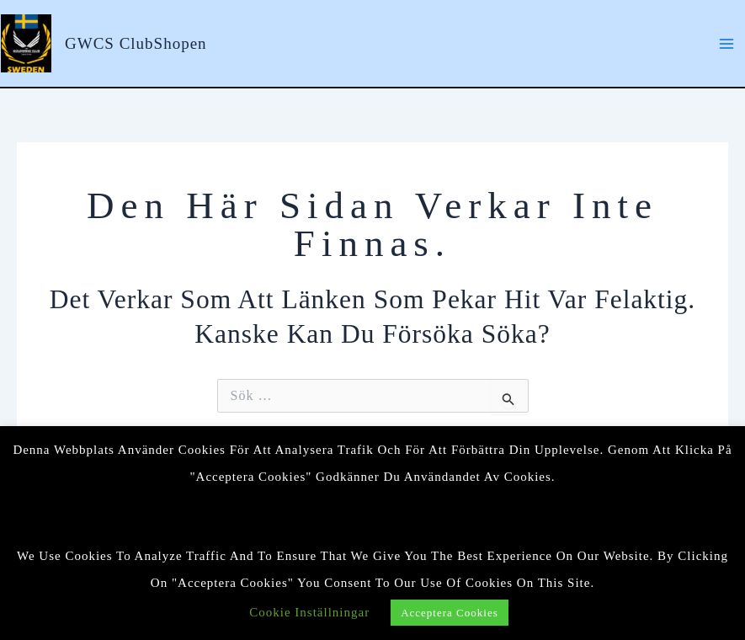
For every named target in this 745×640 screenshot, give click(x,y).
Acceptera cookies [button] (449, 612)
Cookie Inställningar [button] (309, 612)
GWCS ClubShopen (136, 43)
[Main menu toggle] (726, 43)
